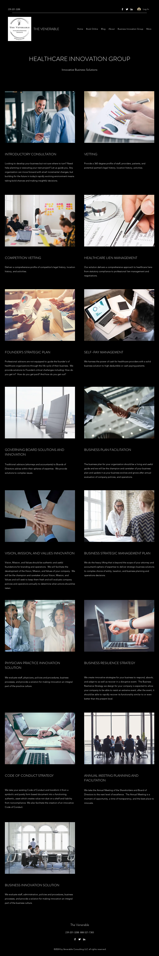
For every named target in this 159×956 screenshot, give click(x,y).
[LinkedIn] (131, 9)
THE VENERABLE (46, 29)
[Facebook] (122, 9)
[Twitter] (127, 9)
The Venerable (79, 924)
